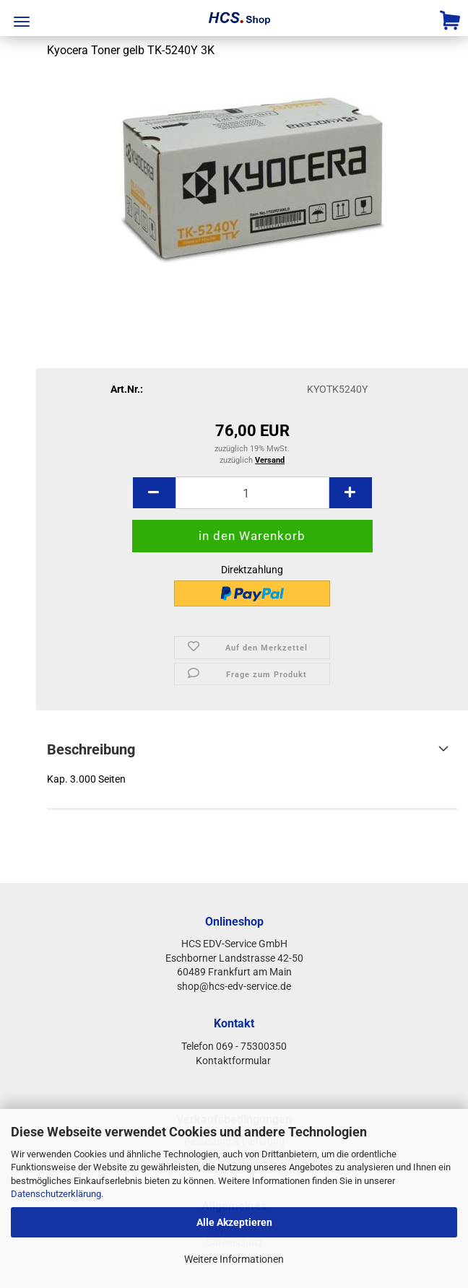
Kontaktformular (234, 1060)
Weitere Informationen (234, 1259)
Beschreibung (91, 749)
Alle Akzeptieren (234, 1222)
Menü (22, 21)
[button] (154, 493)
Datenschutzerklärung (56, 1193)
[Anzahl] (252, 493)
